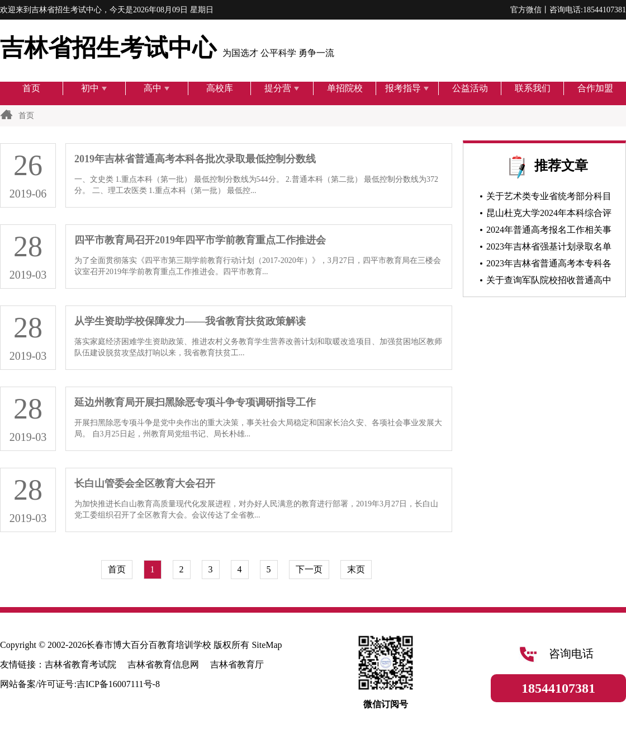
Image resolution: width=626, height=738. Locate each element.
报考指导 (407, 88)
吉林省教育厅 (237, 664)
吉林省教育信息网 (163, 664)
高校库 (219, 88)
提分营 (282, 88)
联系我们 (533, 88)
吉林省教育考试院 (80, 664)
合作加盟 (595, 88)
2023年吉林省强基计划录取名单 (545, 246)
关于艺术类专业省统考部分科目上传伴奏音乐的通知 (543, 198)
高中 (157, 88)
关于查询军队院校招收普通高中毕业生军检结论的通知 (543, 282)
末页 (356, 569)
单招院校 (345, 88)
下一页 (309, 569)
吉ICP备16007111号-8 (118, 684)
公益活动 (470, 88)
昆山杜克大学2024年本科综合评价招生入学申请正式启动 (543, 215)
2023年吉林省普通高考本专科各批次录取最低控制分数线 (543, 265)
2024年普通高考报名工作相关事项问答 (543, 231)
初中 (94, 88)
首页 (31, 88)
